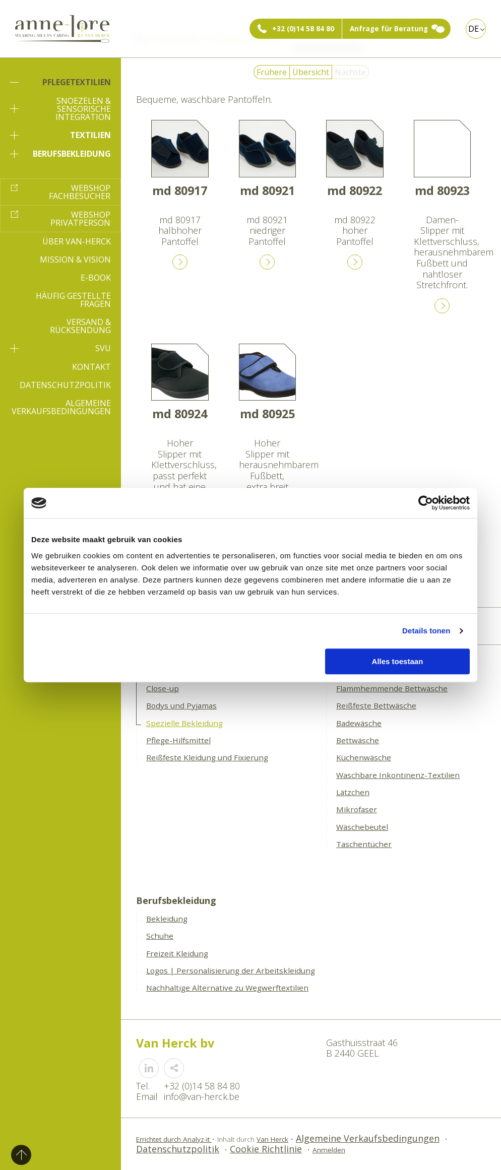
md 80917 (179, 190)
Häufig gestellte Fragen (73, 299)
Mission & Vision (75, 259)
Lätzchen (352, 792)
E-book (96, 277)
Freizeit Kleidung (177, 953)
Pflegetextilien (60, 82)
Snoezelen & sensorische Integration (60, 108)
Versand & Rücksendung (80, 326)
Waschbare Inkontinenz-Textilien (398, 774)
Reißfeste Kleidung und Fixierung (207, 757)
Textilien (60, 135)
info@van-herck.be (201, 1096)
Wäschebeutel (362, 826)
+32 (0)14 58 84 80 (303, 28)
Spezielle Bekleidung (184, 723)
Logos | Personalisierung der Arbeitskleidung (230, 970)
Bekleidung (166, 918)
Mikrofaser (356, 809)
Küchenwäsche (363, 757)
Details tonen (426, 630)
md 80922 (354, 190)
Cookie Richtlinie (266, 1149)
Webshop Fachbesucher (79, 192)
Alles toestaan (397, 661)
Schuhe (159, 935)
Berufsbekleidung (60, 153)
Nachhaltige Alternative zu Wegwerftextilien (227, 987)
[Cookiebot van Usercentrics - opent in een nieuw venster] (426, 502)
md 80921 (267, 190)
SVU (60, 348)
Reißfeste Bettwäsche (376, 705)
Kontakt (91, 366)
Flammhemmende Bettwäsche (392, 688)
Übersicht (310, 72)
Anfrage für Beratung (389, 28)
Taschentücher (364, 844)
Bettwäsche (357, 740)
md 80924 (179, 414)
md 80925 (267, 414)
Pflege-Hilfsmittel (178, 740)
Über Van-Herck (76, 241)
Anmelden (328, 1149)
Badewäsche (359, 723)
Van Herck (272, 1139)
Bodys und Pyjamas (181, 705)
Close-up (162, 688)
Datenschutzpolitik (65, 385)
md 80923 (442, 190)
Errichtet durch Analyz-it (174, 1139)
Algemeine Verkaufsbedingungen (61, 407)
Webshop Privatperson (80, 218)
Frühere (272, 72)
